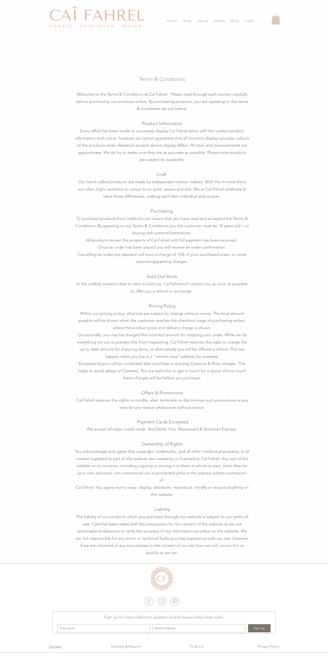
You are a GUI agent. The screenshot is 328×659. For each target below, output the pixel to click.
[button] (186, 20)
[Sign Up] (259, 628)
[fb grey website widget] (148, 601)
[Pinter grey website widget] (174, 601)
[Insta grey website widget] (161, 601)
